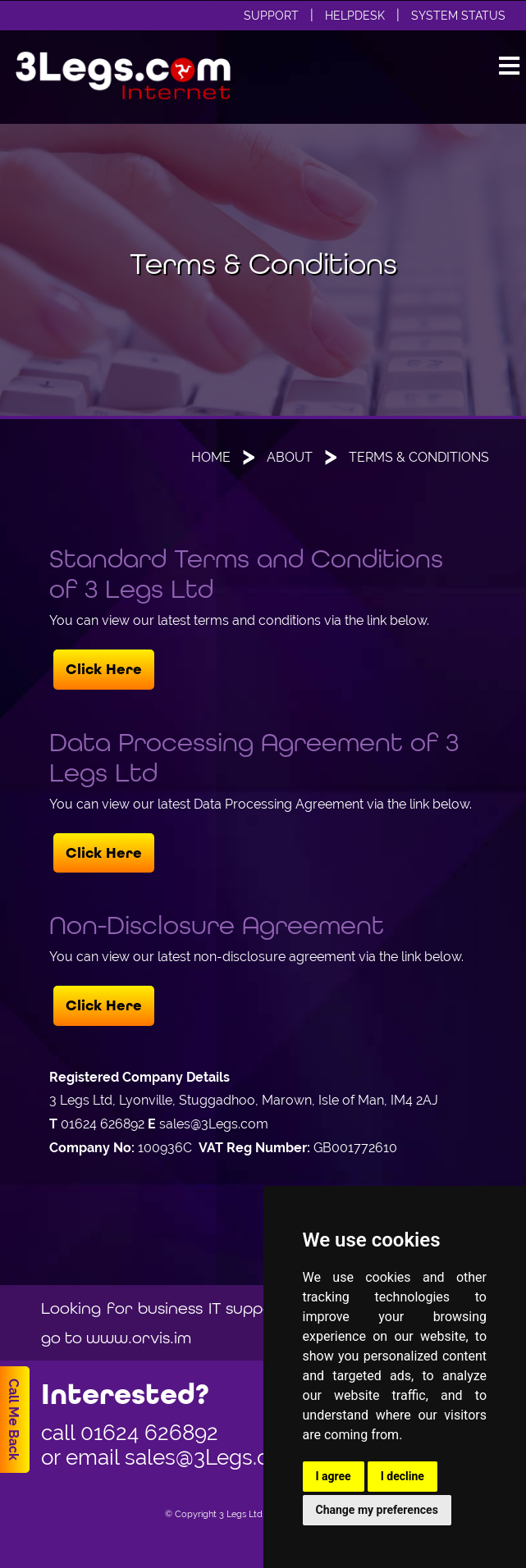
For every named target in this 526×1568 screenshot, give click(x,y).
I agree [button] (333, 1476)
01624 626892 (149, 1432)
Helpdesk (355, 15)
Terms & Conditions (419, 457)
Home (211, 457)
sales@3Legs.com (212, 1457)
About (290, 457)
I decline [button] (402, 1476)
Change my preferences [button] (377, 1509)
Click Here (104, 669)
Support (271, 15)
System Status (458, 15)
